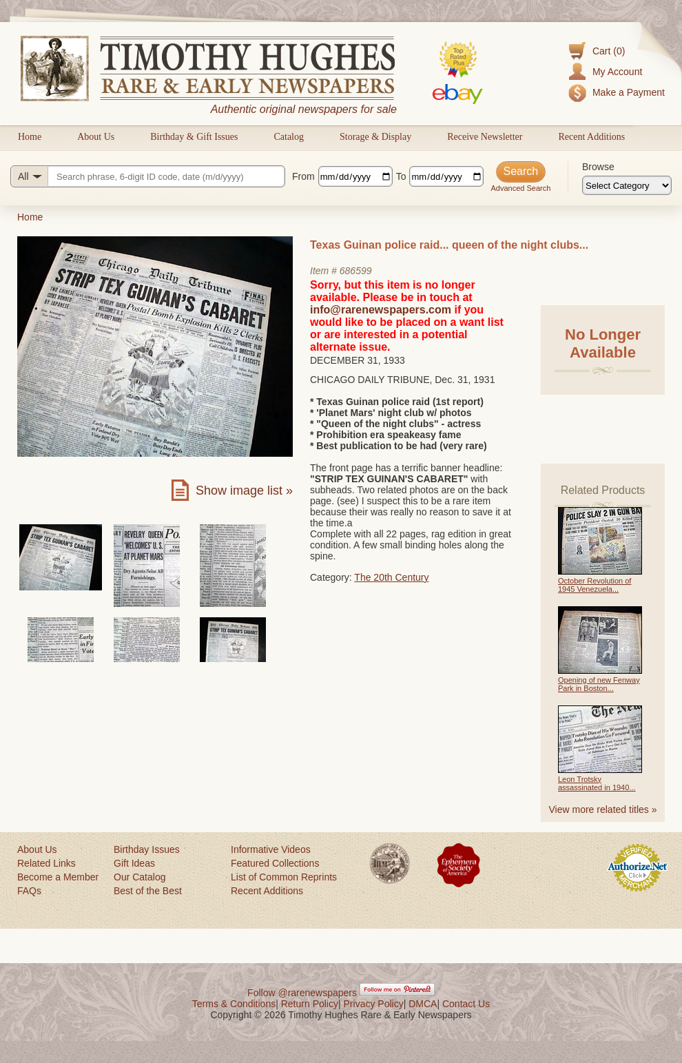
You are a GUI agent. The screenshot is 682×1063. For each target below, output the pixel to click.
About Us (95, 137)
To (401, 176)
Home (29, 137)
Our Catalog (139, 877)
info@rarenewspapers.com (380, 310)
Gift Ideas (134, 863)
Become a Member (58, 877)
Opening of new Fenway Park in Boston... (599, 684)
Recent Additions (591, 137)
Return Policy (309, 1003)
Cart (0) (608, 50)
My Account (617, 71)
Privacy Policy (374, 1003)
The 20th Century (391, 577)
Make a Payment (628, 92)
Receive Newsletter (484, 137)
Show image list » (244, 490)
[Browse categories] (627, 185)
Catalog (288, 137)
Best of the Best (148, 890)
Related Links (46, 863)
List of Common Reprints (284, 877)
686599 (356, 270)
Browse (598, 166)
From (303, 176)
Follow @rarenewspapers (302, 992)
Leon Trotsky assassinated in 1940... (597, 783)
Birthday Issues (147, 849)
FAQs (29, 890)
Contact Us (466, 1003)
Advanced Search (520, 188)
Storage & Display (375, 137)
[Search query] (147, 176)
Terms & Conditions (234, 1003)
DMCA (423, 1003)
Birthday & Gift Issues (194, 137)
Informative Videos (271, 849)
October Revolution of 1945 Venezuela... (594, 585)
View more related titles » (603, 809)
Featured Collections (275, 863)
